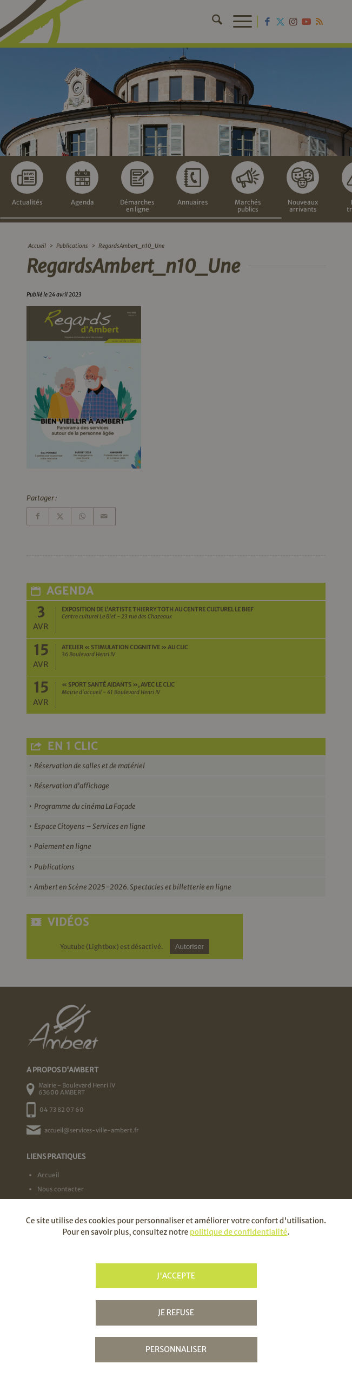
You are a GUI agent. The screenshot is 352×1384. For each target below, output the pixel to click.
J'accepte (176, 1276)
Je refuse (176, 1312)
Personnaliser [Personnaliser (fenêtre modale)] (176, 1349)
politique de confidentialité (238, 1232)
